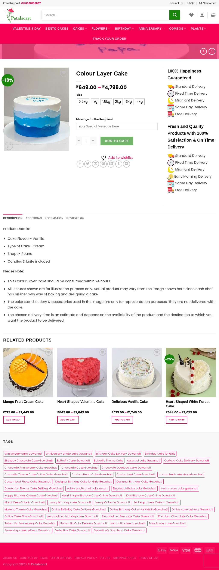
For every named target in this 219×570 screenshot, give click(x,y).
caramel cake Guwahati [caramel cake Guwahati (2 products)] (143, 460)
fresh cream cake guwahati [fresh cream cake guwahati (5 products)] (179, 488)
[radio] (83, 101)
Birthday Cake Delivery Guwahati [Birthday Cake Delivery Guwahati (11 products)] (118, 453)
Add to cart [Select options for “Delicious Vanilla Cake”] (122, 419)
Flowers (101, 29)
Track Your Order (109, 38)
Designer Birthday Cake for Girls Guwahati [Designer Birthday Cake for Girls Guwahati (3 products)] (83, 481)
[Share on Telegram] (126, 164)
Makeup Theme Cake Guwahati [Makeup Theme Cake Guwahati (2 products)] (25, 509)
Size (79, 94)
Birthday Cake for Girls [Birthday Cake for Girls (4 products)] (160, 453)
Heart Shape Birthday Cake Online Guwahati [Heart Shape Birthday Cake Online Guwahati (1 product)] (92, 495)
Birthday (124, 29)
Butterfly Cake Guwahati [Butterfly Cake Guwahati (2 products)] (73, 460)
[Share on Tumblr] (118, 164)
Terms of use (148, 558)
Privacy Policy (86, 558)
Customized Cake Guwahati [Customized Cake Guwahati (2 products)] (136, 474)
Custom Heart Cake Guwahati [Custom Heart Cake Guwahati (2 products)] (92, 474)
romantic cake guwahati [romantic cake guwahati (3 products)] (128, 523)
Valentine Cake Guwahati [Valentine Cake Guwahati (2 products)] (72, 530)
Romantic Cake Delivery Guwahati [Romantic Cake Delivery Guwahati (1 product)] (83, 523)
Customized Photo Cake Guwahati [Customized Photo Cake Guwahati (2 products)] (27, 481)
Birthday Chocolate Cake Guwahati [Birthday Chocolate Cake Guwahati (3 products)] (28, 460)
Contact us (176, 3)
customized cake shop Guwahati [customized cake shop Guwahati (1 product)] (181, 474)
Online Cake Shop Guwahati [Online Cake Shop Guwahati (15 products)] (23, 516)
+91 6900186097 (31, 3)
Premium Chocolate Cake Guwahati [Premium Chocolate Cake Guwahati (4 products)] (182, 516)
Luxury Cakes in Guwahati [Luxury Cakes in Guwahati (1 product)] (112, 502)
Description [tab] (12, 218)
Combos (177, 29)
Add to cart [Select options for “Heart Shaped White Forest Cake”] (176, 419)
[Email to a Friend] (95, 164)
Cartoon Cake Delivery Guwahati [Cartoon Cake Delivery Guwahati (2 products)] (186, 460)
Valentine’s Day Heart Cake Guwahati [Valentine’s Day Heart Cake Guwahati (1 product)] (119, 530)
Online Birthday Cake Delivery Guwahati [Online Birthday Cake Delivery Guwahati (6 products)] (79, 509)
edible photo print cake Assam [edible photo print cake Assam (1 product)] (87, 488)
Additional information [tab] (44, 218)
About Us (10, 558)
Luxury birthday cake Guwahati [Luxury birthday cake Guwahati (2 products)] (70, 502)
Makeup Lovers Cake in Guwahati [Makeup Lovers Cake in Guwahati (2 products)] (156, 502)
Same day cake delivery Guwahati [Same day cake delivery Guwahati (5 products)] (27, 530)
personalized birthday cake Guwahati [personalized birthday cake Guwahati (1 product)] (72, 516)
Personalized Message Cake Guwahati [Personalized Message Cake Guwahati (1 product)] (128, 516)
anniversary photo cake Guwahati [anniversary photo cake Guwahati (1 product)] (69, 453)
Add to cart (117, 140)
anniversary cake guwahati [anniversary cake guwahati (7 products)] (23, 453)
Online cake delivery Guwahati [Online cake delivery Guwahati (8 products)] (192, 509)
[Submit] (174, 15)
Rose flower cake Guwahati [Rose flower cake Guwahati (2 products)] (167, 523)
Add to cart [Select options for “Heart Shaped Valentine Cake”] (68, 419)
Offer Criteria (61, 558)
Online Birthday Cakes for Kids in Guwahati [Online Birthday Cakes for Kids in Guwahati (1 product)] (139, 509)
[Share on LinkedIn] (110, 164)
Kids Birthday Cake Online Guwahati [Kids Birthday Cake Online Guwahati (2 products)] (150, 495)
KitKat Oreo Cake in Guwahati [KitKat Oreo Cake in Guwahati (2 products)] (24, 502)
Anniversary (151, 29)
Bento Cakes (56, 28)
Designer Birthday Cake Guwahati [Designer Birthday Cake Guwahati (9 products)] (139, 481)
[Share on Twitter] (87, 164)
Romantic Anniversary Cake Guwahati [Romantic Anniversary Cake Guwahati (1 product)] (30, 523)
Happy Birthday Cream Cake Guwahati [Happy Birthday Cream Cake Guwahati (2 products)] (31, 495)
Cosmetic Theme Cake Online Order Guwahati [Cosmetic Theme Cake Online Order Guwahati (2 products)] (36, 474)
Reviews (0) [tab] (75, 218)
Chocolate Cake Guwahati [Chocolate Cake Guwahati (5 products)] (79, 467)
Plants (198, 29)
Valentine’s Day (27, 28)
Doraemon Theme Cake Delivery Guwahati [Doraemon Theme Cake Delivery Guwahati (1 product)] (33, 488)
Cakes (80, 29)
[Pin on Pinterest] (103, 164)
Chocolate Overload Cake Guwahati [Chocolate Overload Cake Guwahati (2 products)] (126, 467)
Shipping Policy (124, 558)
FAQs (190, 3)
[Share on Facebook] (80, 164)
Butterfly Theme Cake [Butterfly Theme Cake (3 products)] (108, 460)
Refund (105, 558)
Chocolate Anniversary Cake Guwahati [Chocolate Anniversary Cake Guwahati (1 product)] (30, 467)
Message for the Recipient (94, 119)
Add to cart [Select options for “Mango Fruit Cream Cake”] (14, 419)
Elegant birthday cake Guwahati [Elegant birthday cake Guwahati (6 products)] (134, 488)
